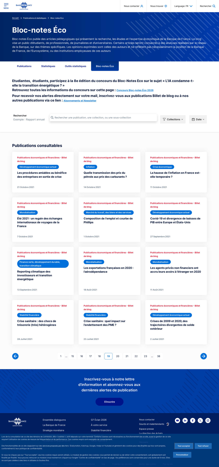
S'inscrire (109, 398)
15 (73, 352)
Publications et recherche (55, 432)
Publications (24, 66)
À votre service (98, 421)
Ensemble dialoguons (53, 416)
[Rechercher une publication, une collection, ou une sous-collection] (103, 117)
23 (147, 352)
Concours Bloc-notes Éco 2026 (134, 90)
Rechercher (20, 115)
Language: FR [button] (183, 6)
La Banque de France (53, 421)
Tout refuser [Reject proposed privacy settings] (203, 446)
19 (109, 352)
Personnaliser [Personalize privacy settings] (182, 455)
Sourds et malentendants (151, 420)
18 (100, 352)
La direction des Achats (151, 430)
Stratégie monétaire (52, 427)
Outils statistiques (75, 66)
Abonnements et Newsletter (80, 100)
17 (91, 352)
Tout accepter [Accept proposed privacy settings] (184, 446)
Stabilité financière (100, 427)
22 (137, 352)
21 (128, 352)
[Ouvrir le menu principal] (6, 6)
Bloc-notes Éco (105, 66)
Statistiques (48, 66)
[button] (173, 118)
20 (119, 352)
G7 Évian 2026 (98, 416)
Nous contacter (147, 416)
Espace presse (146, 425)
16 (82, 352)
